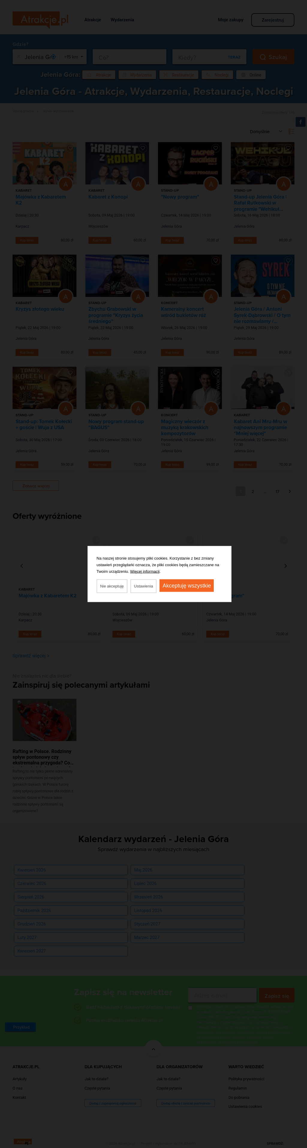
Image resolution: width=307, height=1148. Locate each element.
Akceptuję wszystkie (186, 586)
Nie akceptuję (112, 586)
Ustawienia (143, 586)
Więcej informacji (144, 571)
